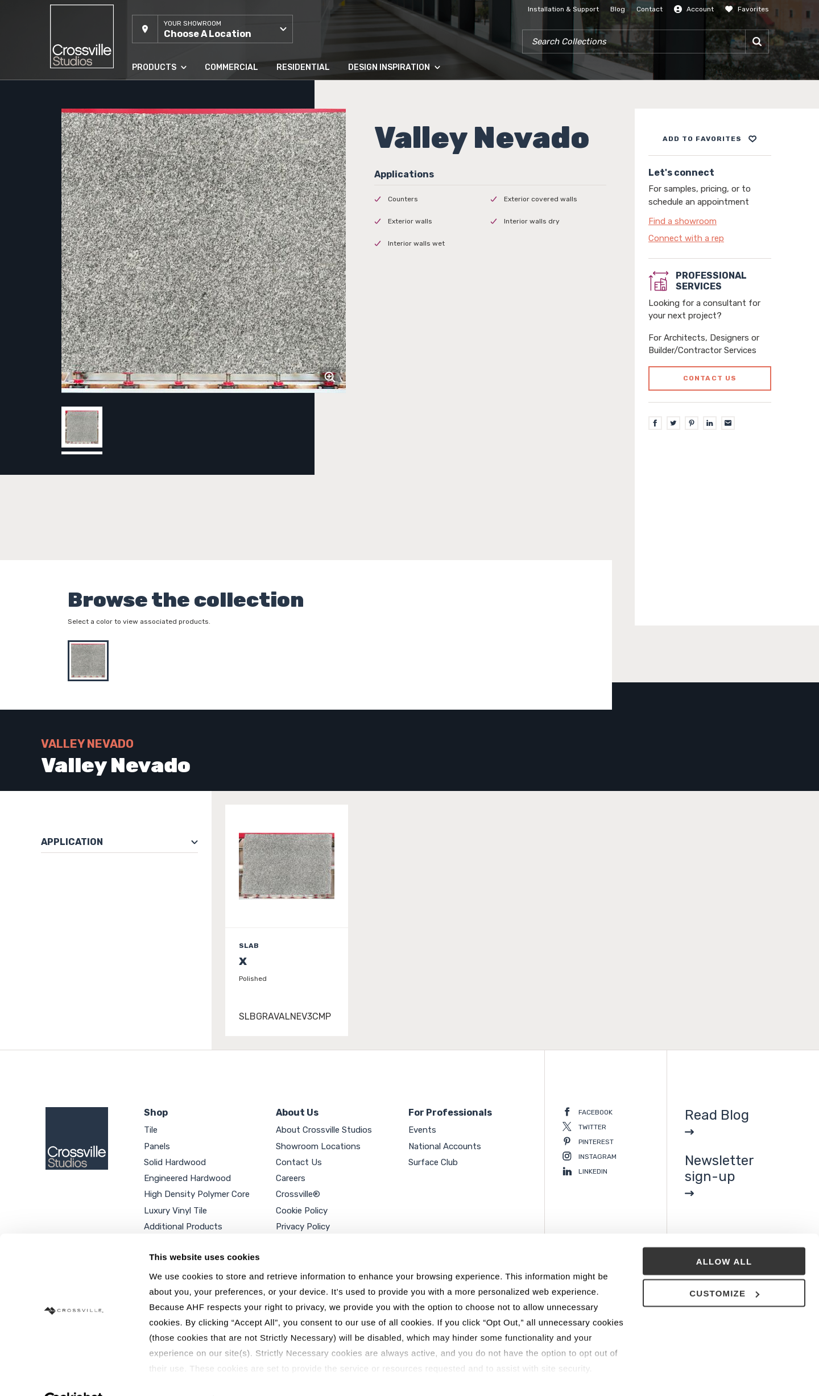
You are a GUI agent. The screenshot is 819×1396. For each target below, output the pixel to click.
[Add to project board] (709, 139)
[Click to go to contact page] (709, 221)
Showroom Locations (318, 1146)
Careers (290, 1178)
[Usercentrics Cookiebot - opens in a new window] (73, 1373)
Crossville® (298, 1194)
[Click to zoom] (330, 377)
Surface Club (433, 1162)
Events (422, 1130)
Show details (175, 1373)
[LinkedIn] (710, 423)
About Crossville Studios (324, 1130)
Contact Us (299, 1162)
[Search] (757, 41)
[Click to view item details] (286, 920)
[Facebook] (655, 423)
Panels (157, 1146)
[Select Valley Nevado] (91, 660)
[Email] (728, 423)
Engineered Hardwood (187, 1178)
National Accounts (444, 1146)
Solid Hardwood (175, 1162)
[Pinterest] (691, 423)
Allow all (724, 1234)
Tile (151, 1130)
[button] (212, 29)
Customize (724, 1266)
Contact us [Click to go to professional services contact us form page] (710, 378)
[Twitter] (673, 423)
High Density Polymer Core (197, 1194)
